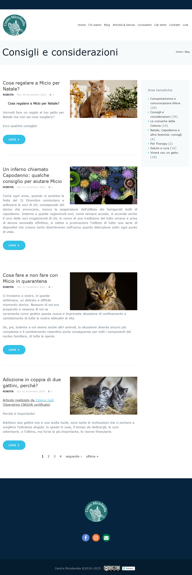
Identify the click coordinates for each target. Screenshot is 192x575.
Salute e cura (159, 148)
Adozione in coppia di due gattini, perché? (32, 383)
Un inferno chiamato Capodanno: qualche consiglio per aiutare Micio (32, 175)
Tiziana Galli (45, 400)
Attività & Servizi (124, 25)
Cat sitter (160, 25)
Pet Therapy (158, 144)
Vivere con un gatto (164, 153)
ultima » (92, 456)
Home (82, 25)
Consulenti (145, 25)
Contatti (174, 25)
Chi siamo (94, 25)
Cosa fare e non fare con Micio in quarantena (30, 278)
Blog (107, 25)
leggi (14, 139)
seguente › (74, 456)
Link (185, 25)
